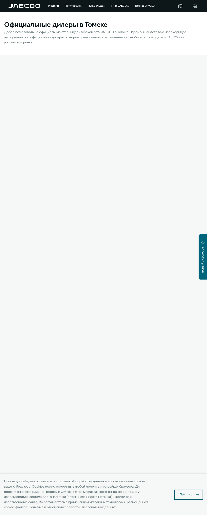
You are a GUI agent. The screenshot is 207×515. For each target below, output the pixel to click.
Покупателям (73, 5)
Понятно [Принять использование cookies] (186, 494)
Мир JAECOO (120, 5)
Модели (53, 5)
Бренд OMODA (145, 5)
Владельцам (97, 5)
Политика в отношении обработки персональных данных (72, 507)
